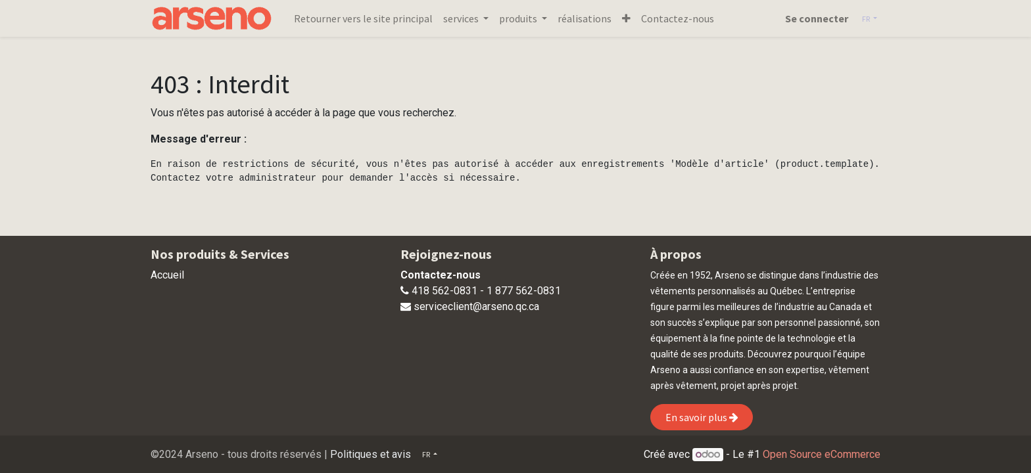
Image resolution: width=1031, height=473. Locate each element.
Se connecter (816, 18)
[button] (626, 18)
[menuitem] (363, 18)
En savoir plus (701, 417)
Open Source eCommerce (821, 454)
